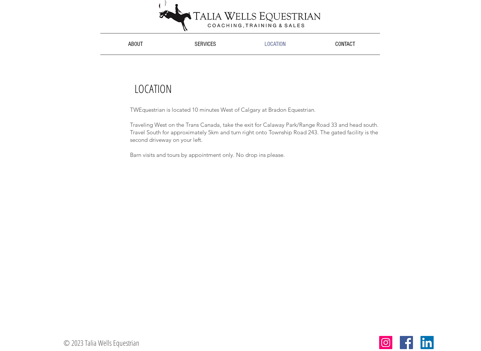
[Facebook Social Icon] (406, 342)
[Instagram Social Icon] (385, 342)
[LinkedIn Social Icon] (427, 342)
